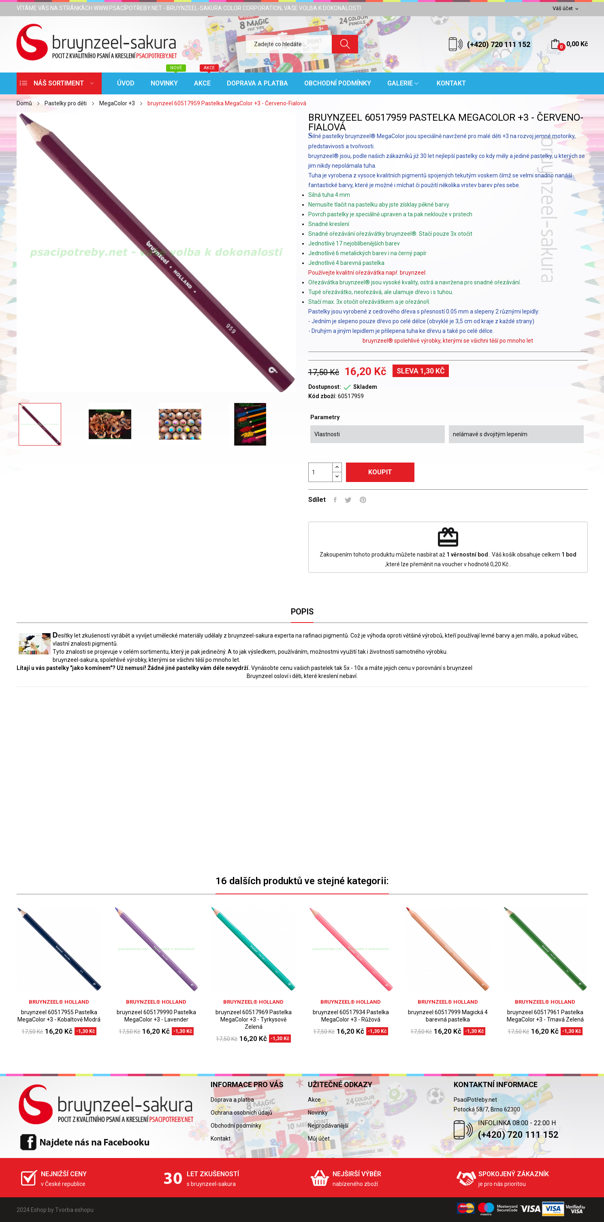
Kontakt (221, 1138)
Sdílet (335, 500)
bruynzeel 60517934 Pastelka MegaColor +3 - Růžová (351, 1016)
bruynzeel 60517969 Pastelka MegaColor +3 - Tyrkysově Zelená (254, 1019)
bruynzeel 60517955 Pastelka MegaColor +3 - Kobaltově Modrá (58, 1016)
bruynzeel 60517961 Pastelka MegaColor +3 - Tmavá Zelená (545, 1016)
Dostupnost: (324, 387)
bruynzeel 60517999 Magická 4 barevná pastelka (448, 1016)
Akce (314, 1099)
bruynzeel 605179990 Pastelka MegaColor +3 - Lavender (156, 1016)
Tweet (348, 500)
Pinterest (363, 500)
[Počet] (320, 472)
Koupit (380, 472)
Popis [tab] (302, 611)
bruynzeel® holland (59, 1001)
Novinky (318, 1112)
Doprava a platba (232, 1099)
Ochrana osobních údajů (241, 1112)
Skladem (365, 387)
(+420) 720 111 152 (498, 44)
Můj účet (319, 1138)
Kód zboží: (322, 396)
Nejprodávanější (328, 1125)
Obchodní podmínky (236, 1125)
